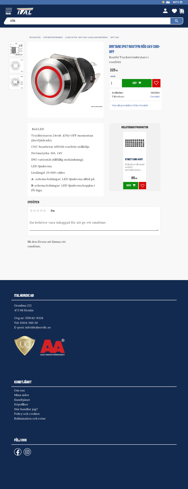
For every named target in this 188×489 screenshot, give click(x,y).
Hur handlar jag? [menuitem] (26, 409)
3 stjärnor (37, 210)
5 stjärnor (44, 210)
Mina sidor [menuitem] (21, 395)
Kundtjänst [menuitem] (22, 400)
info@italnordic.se (38, 327)
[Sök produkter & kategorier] (89, 20)
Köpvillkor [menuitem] (21, 404)
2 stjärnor (34, 210)
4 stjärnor (41, 210)
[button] (9, 10)
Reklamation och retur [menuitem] (30, 418)
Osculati (155, 96)
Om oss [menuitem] (19, 390)
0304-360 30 (29, 323)
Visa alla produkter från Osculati (130, 105)
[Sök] (176, 20)
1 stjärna (31, 210)
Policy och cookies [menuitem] (27, 413)
